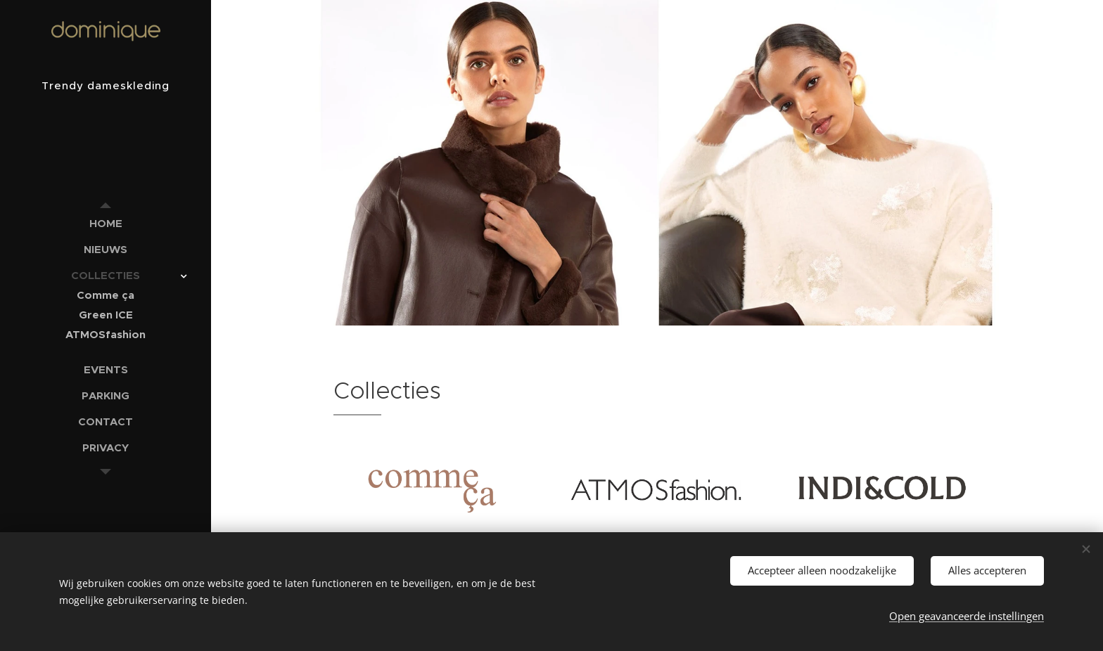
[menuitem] (105, 223)
